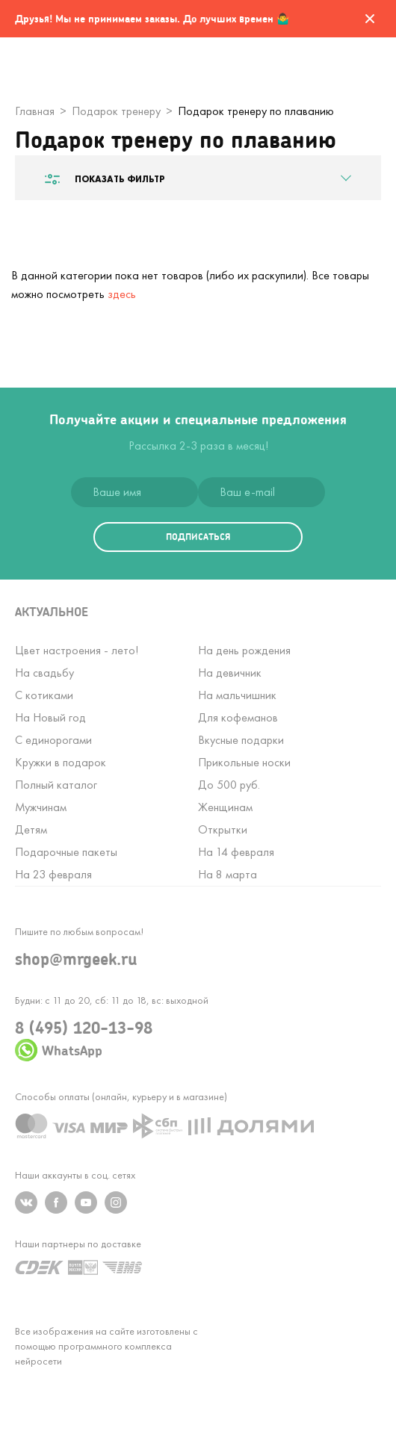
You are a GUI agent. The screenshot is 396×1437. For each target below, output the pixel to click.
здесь (122, 294)
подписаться (198, 536)
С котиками (44, 695)
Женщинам (225, 807)
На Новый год (50, 717)
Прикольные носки (244, 762)
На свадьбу (44, 672)
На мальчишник (237, 695)
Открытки (222, 829)
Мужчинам (40, 807)
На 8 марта (227, 874)
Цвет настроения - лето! (76, 650)
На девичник (230, 672)
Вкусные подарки (241, 740)
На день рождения (244, 650)
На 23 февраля (53, 874)
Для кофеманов (238, 717)
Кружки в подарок (60, 762)
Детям (31, 829)
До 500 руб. (229, 784)
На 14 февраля (236, 852)
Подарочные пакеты (66, 852)
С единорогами (53, 740)
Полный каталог (56, 784)
